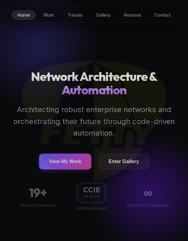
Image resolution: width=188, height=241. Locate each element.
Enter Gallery (124, 162)
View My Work (65, 162)
